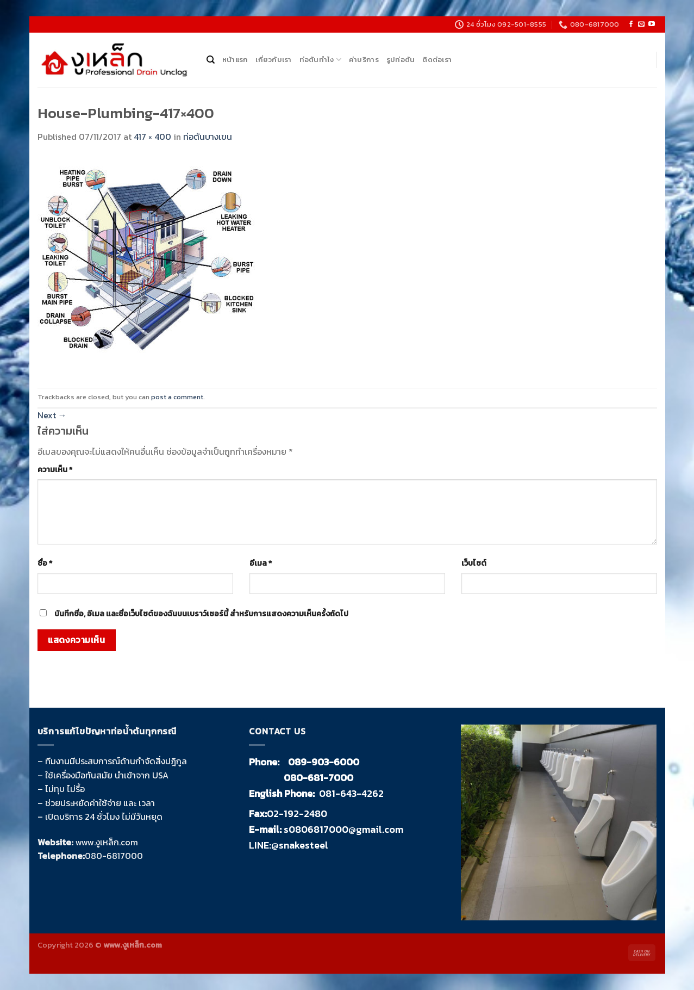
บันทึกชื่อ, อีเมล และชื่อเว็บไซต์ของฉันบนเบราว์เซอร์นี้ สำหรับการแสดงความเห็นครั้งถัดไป (201, 614)
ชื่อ (44, 563)
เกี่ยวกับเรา (273, 59)
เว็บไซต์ (473, 563)
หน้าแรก (235, 59)
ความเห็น (54, 469)
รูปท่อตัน (400, 59)
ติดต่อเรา (437, 59)
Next (52, 415)
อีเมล (260, 563)
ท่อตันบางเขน (207, 136)
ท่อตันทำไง (320, 59)
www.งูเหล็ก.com (107, 842)
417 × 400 (152, 136)
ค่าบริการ (364, 59)
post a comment (177, 397)
